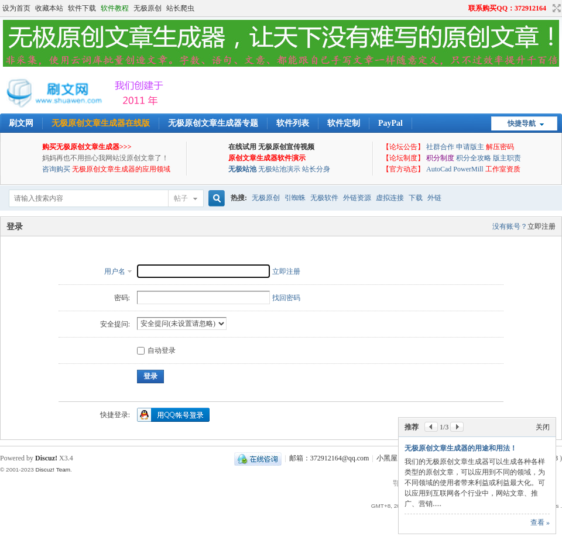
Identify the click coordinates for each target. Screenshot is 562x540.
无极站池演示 (279, 169)
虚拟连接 (390, 198)
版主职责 (507, 158)
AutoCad (438, 169)
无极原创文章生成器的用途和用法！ (461, 448)
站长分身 (316, 169)
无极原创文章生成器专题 (213, 123)
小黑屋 (386, 458)
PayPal (390, 123)
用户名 (114, 271)
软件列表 (292, 123)
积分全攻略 (473, 158)
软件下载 (82, 8)
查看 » (540, 522)
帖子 (181, 198)
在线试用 (242, 147)
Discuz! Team (52, 469)
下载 (416, 198)
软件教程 (115, 8)
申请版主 (470, 147)
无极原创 (147, 8)
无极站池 (242, 169)
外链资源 (357, 198)
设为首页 (16, 8)
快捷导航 (522, 123)
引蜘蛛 (295, 198)
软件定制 (343, 123)
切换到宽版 (555, 8)
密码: (122, 298)
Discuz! (46, 458)
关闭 (543, 427)
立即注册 (541, 226)
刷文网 (21, 123)
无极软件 (324, 198)
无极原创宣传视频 (286, 147)
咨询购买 (56, 169)
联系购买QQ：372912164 (507, 8)
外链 (434, 198)
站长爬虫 (180, 8)
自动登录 (156, 350)
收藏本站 (49, 8)
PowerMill (468, 169)
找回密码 (286, 298)
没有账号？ (509, 226)
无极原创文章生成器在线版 (101, 123)
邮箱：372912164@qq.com (329, 458)
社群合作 (440, 147)
